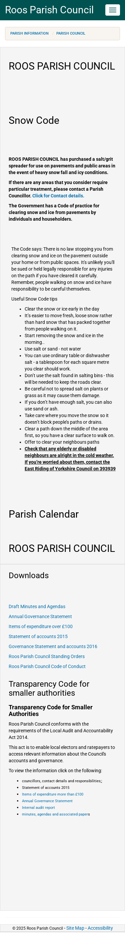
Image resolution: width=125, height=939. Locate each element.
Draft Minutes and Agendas (37, 606)
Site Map (75, 928)
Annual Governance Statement (40, 616)
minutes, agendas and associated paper (55, 814)
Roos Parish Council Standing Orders (47, 656)
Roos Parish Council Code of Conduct (47, 666)
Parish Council (70, 33)
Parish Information (29, 33)
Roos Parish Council (49, 10)
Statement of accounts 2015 (38, 636)
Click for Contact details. (58, 195)
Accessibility (100, 928)
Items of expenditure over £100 (41, 626)
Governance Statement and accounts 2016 (53, 646)
